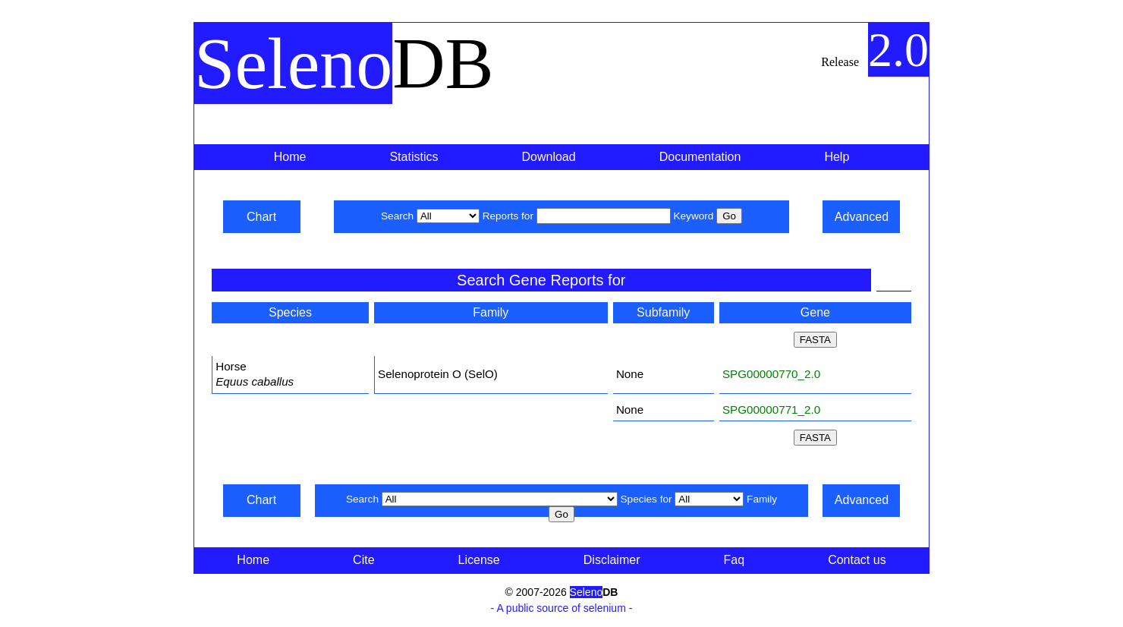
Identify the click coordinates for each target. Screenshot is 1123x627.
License (479, 559)
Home (290, 156)
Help (836, 156)
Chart (261, 216)
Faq (734, 559)
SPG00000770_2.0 (771, 373)
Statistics (413, 156)
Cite (363, 559)
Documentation (700, 156)
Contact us (857, 559)
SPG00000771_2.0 (771, 409)
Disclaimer (612, 559)
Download (549, 156)
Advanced (862, 216)
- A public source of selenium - (562, 608)
